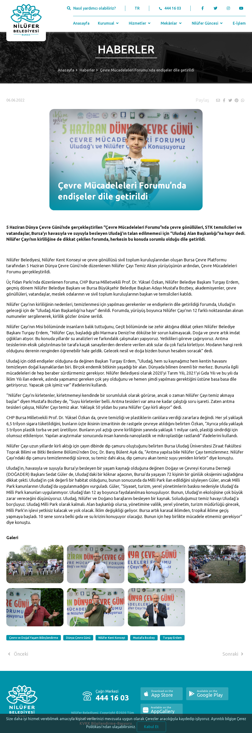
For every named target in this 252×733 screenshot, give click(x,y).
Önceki (17, 654)
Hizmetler (140, 23)
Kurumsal (109, 23)
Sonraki (233, 654)
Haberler (87, 70)
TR (137, 8)
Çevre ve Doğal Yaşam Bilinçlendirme (33, 637)
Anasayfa (81, 23)
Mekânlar (171, 23)
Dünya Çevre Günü (78, 637)
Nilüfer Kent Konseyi (111, 637)
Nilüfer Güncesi (208, 23)
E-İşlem (239, 23)
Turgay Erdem (172, 637)
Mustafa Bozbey (144, 637)
